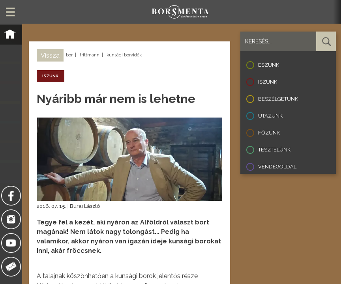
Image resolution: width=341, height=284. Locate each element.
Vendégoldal (277, 167)
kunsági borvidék (124, 55)
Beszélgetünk (278, 99)
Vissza (50, 55)
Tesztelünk (274, 150)
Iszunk (267, 82)
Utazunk (270, 116)
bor (69, 55)
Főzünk (269, 133)
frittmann (89, 55)
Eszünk (268, 65)
